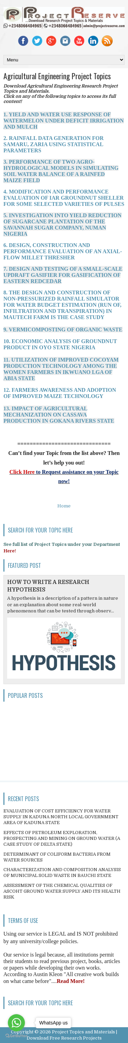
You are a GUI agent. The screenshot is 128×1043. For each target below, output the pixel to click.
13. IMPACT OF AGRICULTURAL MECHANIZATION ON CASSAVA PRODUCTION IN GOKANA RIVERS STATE (58, 415)
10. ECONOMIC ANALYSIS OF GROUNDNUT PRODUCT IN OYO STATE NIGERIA (60, 344)
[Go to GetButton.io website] (16, 1036)
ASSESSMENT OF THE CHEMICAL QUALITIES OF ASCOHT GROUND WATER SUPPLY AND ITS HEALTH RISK (61, 891)
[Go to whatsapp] (16, 1022)
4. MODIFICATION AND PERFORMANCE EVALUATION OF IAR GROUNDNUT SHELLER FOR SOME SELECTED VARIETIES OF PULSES (63, 198)
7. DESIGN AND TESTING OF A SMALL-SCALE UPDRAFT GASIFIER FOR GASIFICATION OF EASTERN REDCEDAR (63, 275)
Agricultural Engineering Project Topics (57, 76)
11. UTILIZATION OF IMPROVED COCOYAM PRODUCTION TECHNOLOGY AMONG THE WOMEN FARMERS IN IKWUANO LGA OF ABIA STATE (61, 369)
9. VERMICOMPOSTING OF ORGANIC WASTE (63, 329)
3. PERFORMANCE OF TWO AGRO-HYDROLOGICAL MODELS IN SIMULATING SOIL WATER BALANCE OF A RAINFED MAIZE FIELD (60, 171)
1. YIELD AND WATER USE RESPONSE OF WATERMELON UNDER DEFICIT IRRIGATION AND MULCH (63, 121)
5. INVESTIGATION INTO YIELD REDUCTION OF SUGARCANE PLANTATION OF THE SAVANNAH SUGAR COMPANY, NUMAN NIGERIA (62, 224)
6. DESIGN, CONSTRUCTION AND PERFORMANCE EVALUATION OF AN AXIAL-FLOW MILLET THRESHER (62, 251)
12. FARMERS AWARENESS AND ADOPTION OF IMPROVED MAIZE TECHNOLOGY (59, 393)
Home (64, 505)
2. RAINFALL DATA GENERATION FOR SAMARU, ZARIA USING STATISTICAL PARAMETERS (53, 144)
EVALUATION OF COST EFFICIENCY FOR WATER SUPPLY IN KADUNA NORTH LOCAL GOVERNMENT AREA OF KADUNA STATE (60, 816)
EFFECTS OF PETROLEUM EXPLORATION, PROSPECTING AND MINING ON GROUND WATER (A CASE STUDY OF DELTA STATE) (61, 838)
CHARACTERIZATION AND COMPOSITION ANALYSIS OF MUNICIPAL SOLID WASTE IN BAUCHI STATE (62, 872)
